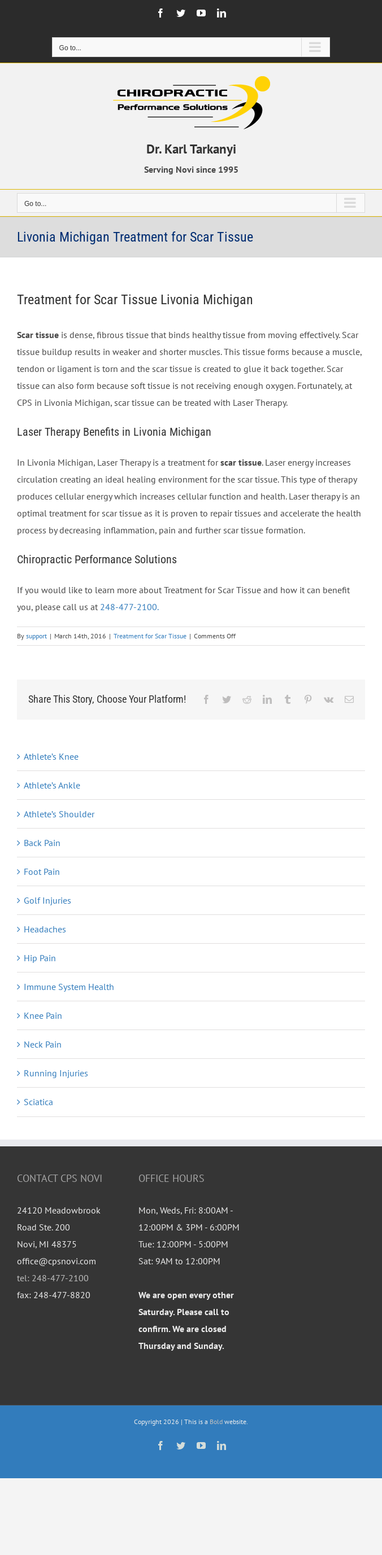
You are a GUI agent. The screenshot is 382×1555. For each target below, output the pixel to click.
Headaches (45, 929)
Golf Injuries (47, 900)
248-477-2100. (129, 606)
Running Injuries (56, 1073)
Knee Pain (43, 1015)
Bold (216, 1421)
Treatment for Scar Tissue (150, 636)
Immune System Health (69, 986)
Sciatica (38, 1101)
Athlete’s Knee (51, 756)
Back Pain (42, 842)
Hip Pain (40, 957)
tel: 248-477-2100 (53, 1278)
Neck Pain (43, 1044)
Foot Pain (42, 871)
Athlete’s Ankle (52, 785)
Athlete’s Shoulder (59, 814)
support (36, 636)
